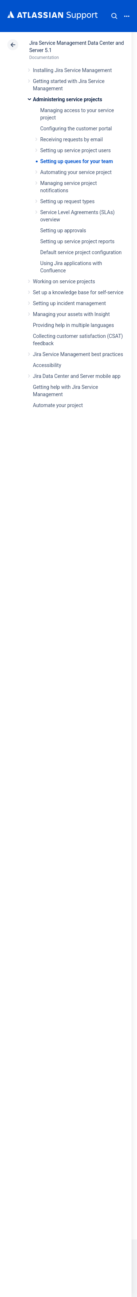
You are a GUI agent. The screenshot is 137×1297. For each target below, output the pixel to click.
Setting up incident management (69, 303)
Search (114, 16)
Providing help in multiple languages (73, 325)
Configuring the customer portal (76, 128)
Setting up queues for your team (76, 161)
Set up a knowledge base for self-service (78, 292)
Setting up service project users (75, 150)
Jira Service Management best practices (78, 354)
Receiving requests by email (71, 139)
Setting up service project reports (77, 241)
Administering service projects (67, 99)
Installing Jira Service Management (72, 70)
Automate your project (58, 405)
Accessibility (47, 365)
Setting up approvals (63, 230)
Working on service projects (64, 281)
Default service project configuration (81, 252)
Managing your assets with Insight (71, 314)
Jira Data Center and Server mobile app (77, 376)
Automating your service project (75, 172)
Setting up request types (67, 201)
